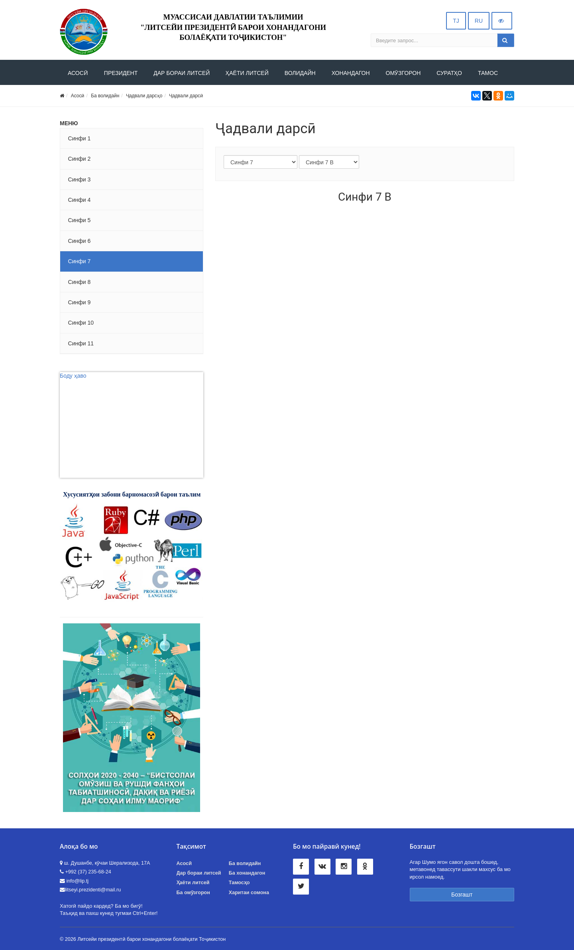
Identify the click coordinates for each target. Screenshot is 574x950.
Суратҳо (449, 73)
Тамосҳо (239, 882)
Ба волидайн (105, 96)
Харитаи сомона (249, 892)
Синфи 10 (81, 322)
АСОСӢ (78, 73)
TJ (456, 21)
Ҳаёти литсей (247, 73)
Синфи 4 (79, 200)
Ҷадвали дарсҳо (144, 96)
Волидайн (300, 73)
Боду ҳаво (73, 376)
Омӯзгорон (403, 73)
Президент (121, 73)
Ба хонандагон (247, 873)
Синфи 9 (79, 302)
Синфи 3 (79, 179)
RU (479, 21)
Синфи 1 (79, 138)
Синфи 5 (79, 220)
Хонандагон (351, 73)
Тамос (488, 73)
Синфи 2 (79, 159)
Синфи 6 (79, 241)
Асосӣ (78, 96)
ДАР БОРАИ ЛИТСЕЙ (181, 73)
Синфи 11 (81, 343)
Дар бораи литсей (199, 873)
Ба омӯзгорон (193, 892)
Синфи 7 (79, 261)
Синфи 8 (79, 282)
